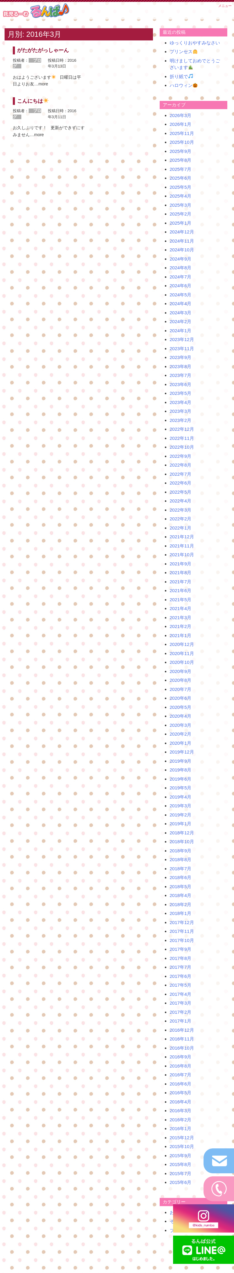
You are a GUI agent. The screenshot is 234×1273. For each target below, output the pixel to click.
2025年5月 (181, 187)
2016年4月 (181, 1101)
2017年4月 (181, 994)
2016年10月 (182, 1047)
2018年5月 (181, 886)
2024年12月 (182, 231)
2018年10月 (182, 841)
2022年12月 (182, 429)
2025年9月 (181, 151)
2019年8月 (181, 769)
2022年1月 (181, 527)
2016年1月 (181, 1128)
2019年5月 (181, 787)
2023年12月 (182, 339)
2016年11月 (182, 1038)
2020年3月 (181, 725)
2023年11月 (182, 348)
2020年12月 (182, 644)
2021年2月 (181, 626)
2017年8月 (181, 958)
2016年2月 (181, 1119)
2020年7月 (181, 689)
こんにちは (32, 101)
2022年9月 (181, 456)
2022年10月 (182, 447)
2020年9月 (181, 671)
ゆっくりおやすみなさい (195, 42)
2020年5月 (181, 707)
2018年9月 (181, 850)
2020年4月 (181, 716)
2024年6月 (181, 285)
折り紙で (181, 76)
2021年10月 (182, 554)
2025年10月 (182, 142)
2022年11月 (182, 438)
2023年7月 (181, 375)
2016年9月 (181, 1056)
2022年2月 (181, 518)
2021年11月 (182, 545)
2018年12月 (182, 832)
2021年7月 (181, 581)
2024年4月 (181, 303)
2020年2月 (181, 734)
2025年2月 (181, 213)
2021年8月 (181, 572)
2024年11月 (182, 240)
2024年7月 (181, 276)
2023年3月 (181, 411)
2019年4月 (181, 796)
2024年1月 (181, 330)
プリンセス (183, 51)
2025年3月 (181, 205)
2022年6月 (181, 482)
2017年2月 (181, 1012)
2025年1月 (181, 223)
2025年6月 (181, 178)
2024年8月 (181, 267)
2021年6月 (181, 590)
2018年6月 (181, 877)
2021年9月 (181, 563)
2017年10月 (182, 940)
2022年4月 (181, 500)
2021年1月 (181, 635)
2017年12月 (182, 922)
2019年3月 (181, 805)
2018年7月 (181, 868)
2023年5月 (181, 393)
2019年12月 (182, 751)
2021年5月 (181, 599)
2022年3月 (181, 509)
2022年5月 (181, 492)
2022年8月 (181, 464)
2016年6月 (181, 1083)
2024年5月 (181, 294)
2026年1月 (181, 124)
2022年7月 (181, 474)
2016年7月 (181, 1074)
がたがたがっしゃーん (43, 50)
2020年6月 (181, 698)
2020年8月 (181, 680)
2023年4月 (181, 402)
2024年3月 (181, 312)
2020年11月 (182, 653)
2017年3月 (181, 1003)
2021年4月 (181, 608)
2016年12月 (182, 1030)
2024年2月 (181, 321)
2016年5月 (181, 1092)
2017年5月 (181, 985)
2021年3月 (181, 617)
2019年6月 (181, 778)
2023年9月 (181, 357)
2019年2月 (181, 814)
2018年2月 (181, 904)
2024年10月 (182, 249)
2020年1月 (181, 743)
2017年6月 (181, 976)
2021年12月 (182, 536)
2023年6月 (181, 384)
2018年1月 (181, 913)
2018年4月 (181, 895)
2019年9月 (181, 761)
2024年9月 (181, 258)
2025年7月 (181, 169)
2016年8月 (181, 1065)
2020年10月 (182, 662)
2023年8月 (181, 366)
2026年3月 (181, 115)
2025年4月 (181, 195)
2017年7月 (181, 967)
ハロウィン (183, 85)
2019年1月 (181, 823)
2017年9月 (181, 949)
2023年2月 (181, 420)
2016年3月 (181, 1110)
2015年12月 (182, 1137)
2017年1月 (181, 1020)
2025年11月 (182, 133)
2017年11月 (182, 931)
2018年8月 (181, 859)
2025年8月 (181, 160)
